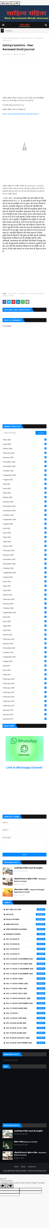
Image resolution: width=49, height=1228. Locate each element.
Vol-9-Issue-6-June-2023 (25, 1033)
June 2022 (25, 621)
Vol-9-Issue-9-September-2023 (25, 1043)
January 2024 (25, 555)
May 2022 (25, 626)
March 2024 (25, 546)
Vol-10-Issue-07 (25, 949)
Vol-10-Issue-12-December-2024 (25, 959)
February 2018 (25, 688)
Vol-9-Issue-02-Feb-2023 (25, 1023)
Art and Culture (25, 909)
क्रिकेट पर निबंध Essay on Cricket (25, 1142)
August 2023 (25, 577)
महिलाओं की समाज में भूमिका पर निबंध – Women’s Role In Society (30, 880)
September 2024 (25, 519)
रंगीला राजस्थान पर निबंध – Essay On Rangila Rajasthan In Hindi (29, 890)
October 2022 (25, 608)
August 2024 (25, 524)
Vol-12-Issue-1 (25, 1013)
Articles (25, 914)
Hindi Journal (23, 293)
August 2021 (25, 661)
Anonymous (8, 54)
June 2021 (25, 670)
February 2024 (25, 550)
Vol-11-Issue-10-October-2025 (25, 964)
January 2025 (25, 502)
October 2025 (25, 471)
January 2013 (25, 710)
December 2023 (25, 559)
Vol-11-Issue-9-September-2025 (25, 1003)
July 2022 (25, 617)
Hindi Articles (12, 293)
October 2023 (25, 568)
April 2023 (25, 590)
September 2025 (25, 475)
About (23, 1167)
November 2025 (25, 466)
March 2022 (25, 635)
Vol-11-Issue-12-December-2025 (25, 973)
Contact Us (32, 1167)
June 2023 (25, 581)
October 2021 (25, 652)
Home (5, 38)
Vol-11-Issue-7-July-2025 (25, 993)
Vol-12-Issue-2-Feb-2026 (25, 1018)
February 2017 (25, 692)
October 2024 (25, 515)
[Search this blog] (19, 433)
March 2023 (25, 595)
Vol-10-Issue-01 (25, 939)
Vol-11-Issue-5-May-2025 (25, 988)
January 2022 (25, 643)
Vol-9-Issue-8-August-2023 (25, 1038)
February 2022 (25, 639)
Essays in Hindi (25, 919)
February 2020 (25, 679)
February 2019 (25, 683)
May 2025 (25, 493)
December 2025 (25, 462)
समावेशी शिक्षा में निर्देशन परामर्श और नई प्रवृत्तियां (28, 868)
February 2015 (25, 701)
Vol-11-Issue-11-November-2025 (25, 969)
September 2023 (25, 572)
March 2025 (25, 497)
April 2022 (25, 630)
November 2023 (25, 564)
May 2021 (25, 674)
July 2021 (25, 666)
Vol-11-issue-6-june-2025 (25, 1008)
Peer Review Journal (37, 293)
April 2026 (25, 444)
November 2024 (25, 510)
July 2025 (25, 484)
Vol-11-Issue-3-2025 (25, 978)
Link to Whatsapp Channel (24, 767)
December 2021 (25, 648)
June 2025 (25, 488)
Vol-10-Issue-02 (25, 944)
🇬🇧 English (6, 3)
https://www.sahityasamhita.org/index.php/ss (21, 114)
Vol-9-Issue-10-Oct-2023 (25, 1028)
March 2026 (25, 448)
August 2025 (25, 479)
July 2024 (25, 528)
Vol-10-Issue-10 (25, 954)
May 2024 (25, 537)
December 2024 (25, 506)
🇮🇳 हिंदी (15, 3)
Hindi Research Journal (25, 929)
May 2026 (25, 439)
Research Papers (25, 934)
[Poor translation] (9, 1186)
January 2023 (25, 603)
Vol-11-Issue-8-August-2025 (25, 998)
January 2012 (25, 714)
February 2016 (25, 697)
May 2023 (25, 586)
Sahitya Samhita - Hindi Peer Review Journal (31, 1171)
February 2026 (25, 453)
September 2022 (25, 612)
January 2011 (25, 719)
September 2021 (25, 657)
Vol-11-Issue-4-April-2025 (25, 983)
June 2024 (25, 533)
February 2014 (25, 705)
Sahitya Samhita (13, 38)
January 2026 (25, 457)
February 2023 (25, 599)
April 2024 (25, 541)
